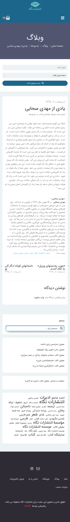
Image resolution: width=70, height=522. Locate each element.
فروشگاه (46, 479)
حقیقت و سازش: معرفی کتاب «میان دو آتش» (44, 381)
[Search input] (32, 328)
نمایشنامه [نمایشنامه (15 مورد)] (19, 431)
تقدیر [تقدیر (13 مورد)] (44, 406)
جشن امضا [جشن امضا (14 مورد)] (36, 407)
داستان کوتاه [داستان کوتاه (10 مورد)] (14, 406)
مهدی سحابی (58, 199)
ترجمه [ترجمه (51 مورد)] (51, 406)
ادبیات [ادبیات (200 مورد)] (45, 398)
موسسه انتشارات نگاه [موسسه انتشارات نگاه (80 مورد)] (37, 427)
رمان (31, 253)
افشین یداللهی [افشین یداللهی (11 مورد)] (33, 398)
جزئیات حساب (62, 487)
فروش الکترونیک (17, 479)
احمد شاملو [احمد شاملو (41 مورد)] (58, 398)
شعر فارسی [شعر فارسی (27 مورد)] (24, 415)
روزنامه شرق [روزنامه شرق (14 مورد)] (26, 411)
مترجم (26, 253)
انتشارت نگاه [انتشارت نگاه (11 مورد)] (33, 402)
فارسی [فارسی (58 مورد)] (24, 419)
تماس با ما (33, 479)
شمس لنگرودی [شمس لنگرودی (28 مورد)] (56, 419)
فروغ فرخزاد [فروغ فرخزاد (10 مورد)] (15, 419)
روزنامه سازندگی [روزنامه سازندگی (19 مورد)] (39, 411)
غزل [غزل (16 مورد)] (31, 419)
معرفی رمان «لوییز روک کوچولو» (50, 350)
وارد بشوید (39, 298)
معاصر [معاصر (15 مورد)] (11, 423)
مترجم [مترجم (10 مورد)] (30, 423)
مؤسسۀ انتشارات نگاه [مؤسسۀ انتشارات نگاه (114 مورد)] (48, 423)
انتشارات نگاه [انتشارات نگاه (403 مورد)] (51, 402)
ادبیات (47, 253)
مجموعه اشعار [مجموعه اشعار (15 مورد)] (20, 423)
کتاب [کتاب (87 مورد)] (31, 435)
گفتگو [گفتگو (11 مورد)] (16, 435)
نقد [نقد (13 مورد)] (25, 431)
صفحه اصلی (57, 46)
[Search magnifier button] (61, 328)
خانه (66, 479)
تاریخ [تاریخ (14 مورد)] (26, 402)
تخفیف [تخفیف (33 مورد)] (18, 402)
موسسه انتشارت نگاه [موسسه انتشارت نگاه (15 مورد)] (56, 431)
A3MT (27, 506)
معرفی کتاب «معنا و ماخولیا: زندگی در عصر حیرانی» (42, 355)
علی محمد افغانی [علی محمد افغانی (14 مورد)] (41, 419)
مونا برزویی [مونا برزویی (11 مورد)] (42, 431)
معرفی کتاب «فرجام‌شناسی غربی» (50, 360)
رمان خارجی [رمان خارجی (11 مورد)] (52, 410)
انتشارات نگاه (39, 253)
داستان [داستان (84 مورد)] (25, 406)
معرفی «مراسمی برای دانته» (52, 344)
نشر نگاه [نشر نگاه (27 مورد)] (33, 431)
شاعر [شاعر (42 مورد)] (41, 415)
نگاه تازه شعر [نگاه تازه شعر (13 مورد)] (41, 435)
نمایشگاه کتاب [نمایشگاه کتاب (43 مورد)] (56, 435)
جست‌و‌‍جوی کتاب (35, 83)
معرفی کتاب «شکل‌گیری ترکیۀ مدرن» (48, 366)
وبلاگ (56, 479)
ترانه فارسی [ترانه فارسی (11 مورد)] (60, 406)
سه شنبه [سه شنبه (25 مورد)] (16, 411)
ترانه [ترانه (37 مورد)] (11, 402)
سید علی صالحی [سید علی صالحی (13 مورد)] (52, 415)
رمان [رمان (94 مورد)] (61, 410)
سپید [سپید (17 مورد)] (62, 415)
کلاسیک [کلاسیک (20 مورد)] (23, 435)
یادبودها (35, 46)
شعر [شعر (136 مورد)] (35, 414)
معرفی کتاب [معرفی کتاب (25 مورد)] (58, 427)
